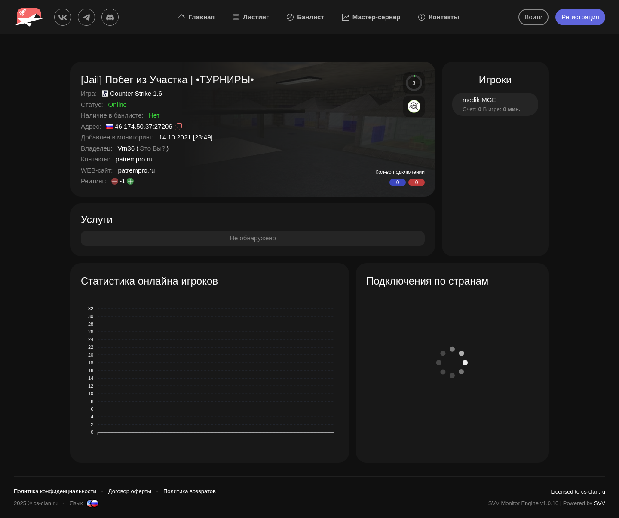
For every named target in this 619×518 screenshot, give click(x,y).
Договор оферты (129, 491)
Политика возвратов (189, 491)
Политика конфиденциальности (55, 491)
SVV (599, 503)
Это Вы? (152, 148)
